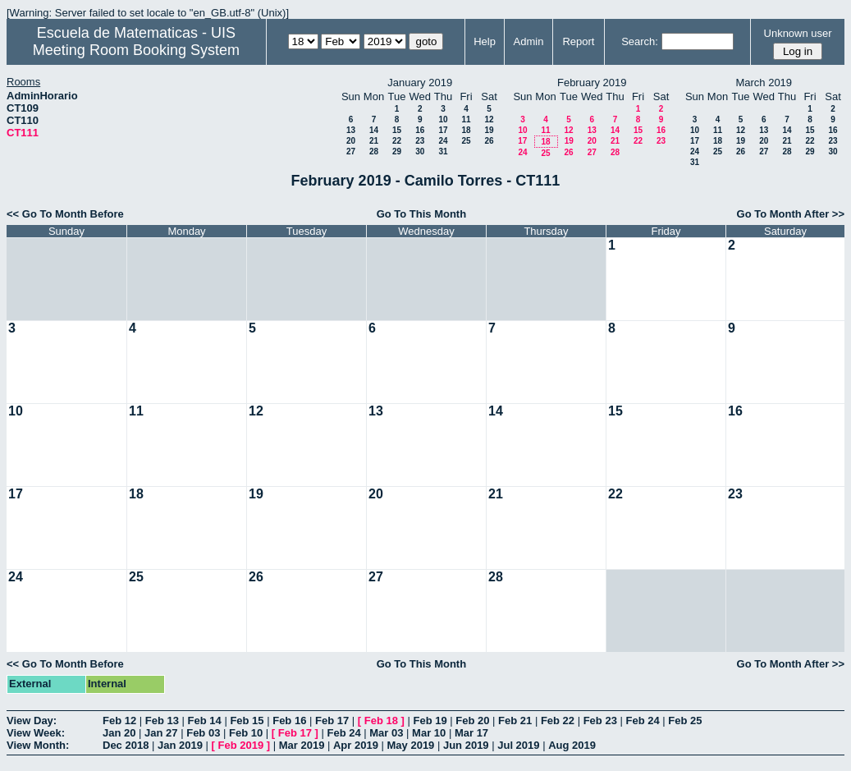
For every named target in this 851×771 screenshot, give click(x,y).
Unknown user (798, 33)
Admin (529, 41)
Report (578, 41)
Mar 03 (386, 733)
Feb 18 (381, 720)
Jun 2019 (466, 745)
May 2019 (411, 745)
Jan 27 (160, 733)
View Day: (32, 720)
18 (465, 130)
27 (350, 151)
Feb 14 (205, 720)
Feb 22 (557, 720)
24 (442, 140)
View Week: (36, 733)
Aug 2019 (572, 745)
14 (373, 130)
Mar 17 (471, 733)
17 (442, 130)
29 (396, 151)
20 (350, 140)
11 (465, 119)
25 (465, 140)
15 (396, 130)
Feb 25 (685, 720)
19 (488, 130)
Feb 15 (246, 720)
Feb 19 (429, 720)
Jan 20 (119, 733)
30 (419, 151)
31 (442, 151)
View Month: (38, 745)
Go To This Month (422, 214)
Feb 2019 (241, 745)
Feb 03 (203, 733)
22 (396, 140)
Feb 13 (162, 720)
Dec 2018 (126, 745)
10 (442, 119)
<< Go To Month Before (65, 214)
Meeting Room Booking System (136, 50)
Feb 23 (600, 720)
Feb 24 (642, 720)
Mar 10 (429, 733)
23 (419, 140)
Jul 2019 (518, 745)
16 (419, 130)
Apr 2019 (355, 745)
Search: (639, 41)
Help (485, 41)
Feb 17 (332, 720)
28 (373, 151)
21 (373, 140)
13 (350, 130)
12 (488, 119)
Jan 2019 (180, 745)
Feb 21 (515, 720)
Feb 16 (289, 720)
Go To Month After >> (790, 214)
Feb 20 (472, 720)
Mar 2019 (302, 745)
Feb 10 (246, 733)
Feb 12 (119, 720)
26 (488, 140)
